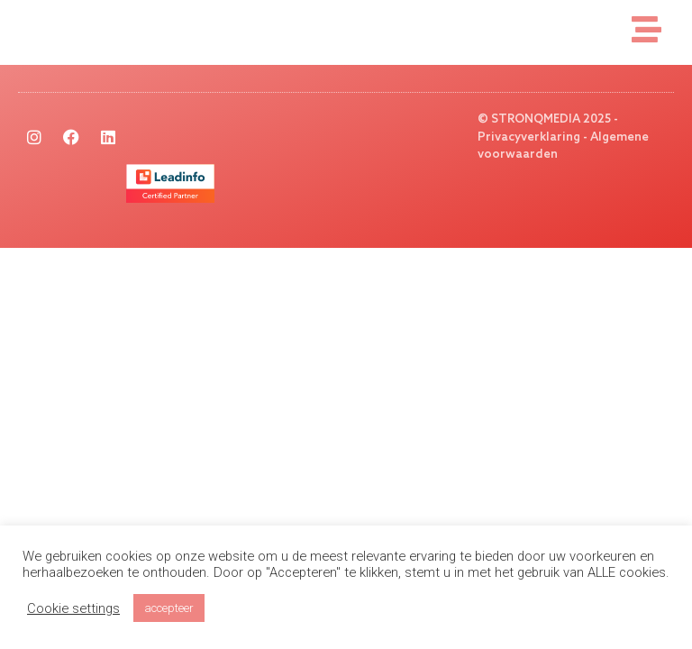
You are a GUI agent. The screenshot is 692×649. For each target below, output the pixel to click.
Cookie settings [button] (73, 608)
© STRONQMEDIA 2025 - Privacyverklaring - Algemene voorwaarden (563, 137)
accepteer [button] (169, 608)
